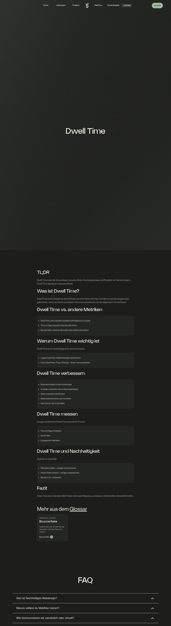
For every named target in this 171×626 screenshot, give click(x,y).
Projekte (75, 5)
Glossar (78, 509)
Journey (127, 5)
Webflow (98, 5)
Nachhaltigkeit (113, 5)
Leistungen (61, 5)
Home (45, 5)
